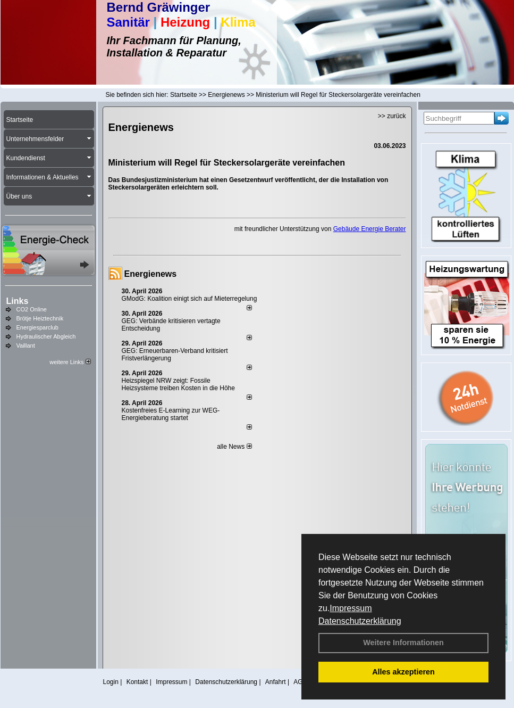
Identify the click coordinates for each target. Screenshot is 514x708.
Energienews (150, 273)
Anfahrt (275, 682)
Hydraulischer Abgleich (46, 336)
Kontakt (137, 682)
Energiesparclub (37, 327)
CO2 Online (31, 309)
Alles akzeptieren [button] (403, 672)
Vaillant (25, 345)
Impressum (351, 608)
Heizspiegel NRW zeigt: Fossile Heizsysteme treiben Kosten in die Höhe (178, 384)
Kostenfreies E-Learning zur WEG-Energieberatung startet (171, 414)
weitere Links (69, 362)
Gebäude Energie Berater (369, 229)
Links (17, 301)
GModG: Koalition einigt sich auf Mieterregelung (189, 298)
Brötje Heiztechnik (40, 318)
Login (111, 682)
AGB (300, 682)
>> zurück (392, 116)
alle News (234, 446)
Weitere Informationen (403, 642)
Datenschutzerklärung (359, 620)
